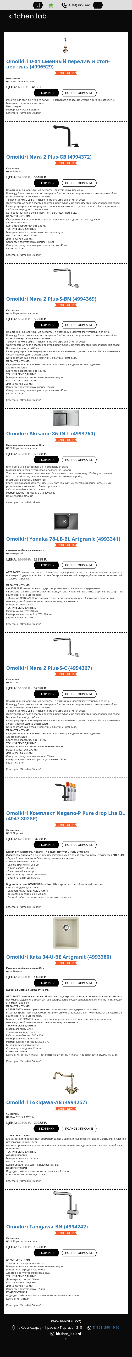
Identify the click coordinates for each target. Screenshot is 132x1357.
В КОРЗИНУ (46, 93)
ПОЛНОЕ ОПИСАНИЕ (79, 93)
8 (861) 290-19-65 (76, 5)
